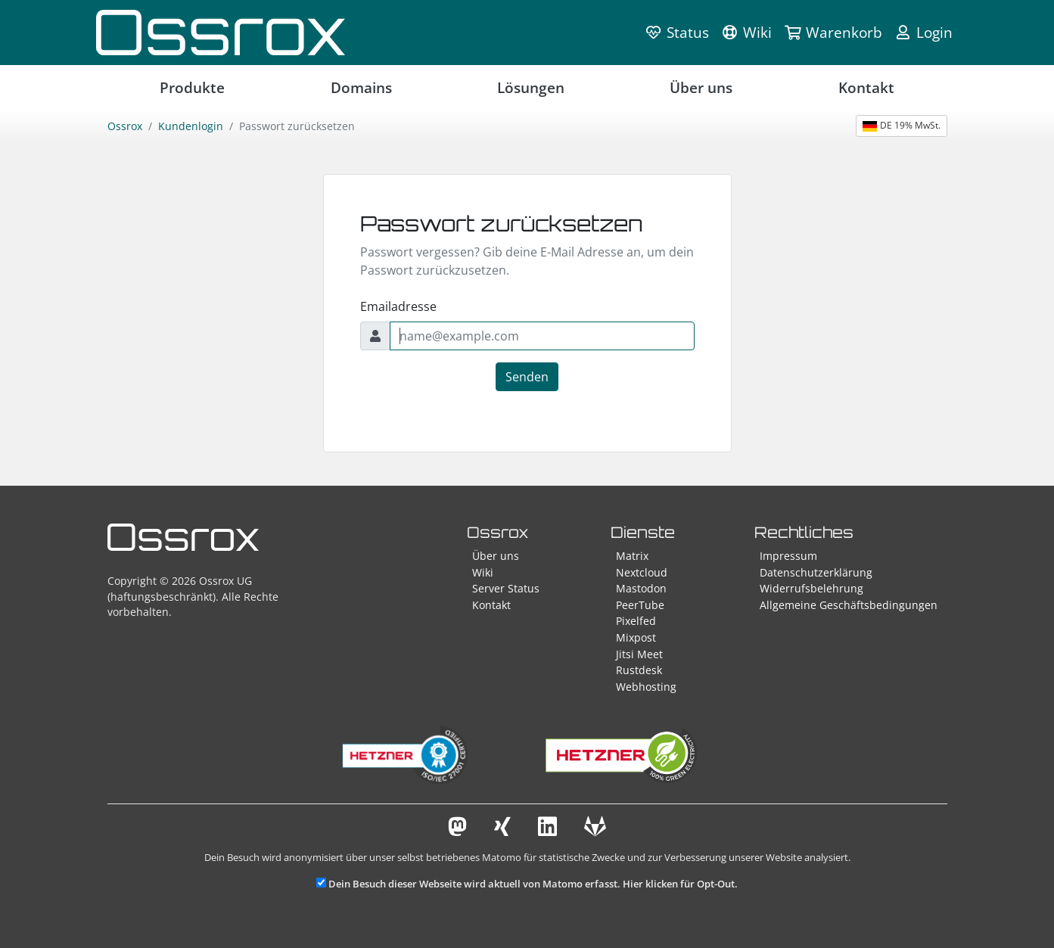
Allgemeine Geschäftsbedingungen (848, 605)
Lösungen (530, 87)
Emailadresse (398, 306)
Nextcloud (641, 572)
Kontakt (866, 87)
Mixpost (636, 637)
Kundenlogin (190, 126)
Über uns (701, 87)
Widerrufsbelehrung (811, 588)
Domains (361, 87)
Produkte (192, 87)
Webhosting (646, 686)
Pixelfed (636, 621)
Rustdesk (639, 670)
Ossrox (124, 126)
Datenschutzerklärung (816, 572)
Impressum (788, 556)
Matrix (632, 556)
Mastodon (641, 588)
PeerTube (640, 605)
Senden (527, 376)
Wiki (482, 572)
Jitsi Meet (639, 654)
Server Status (505, 588)
